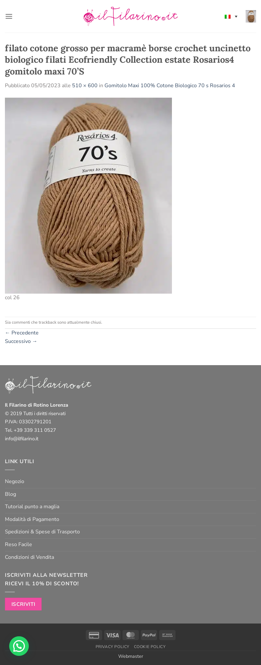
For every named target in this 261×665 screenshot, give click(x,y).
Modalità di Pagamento (32, 519)
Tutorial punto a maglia (32, 506)
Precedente (22, 332)
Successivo (21, 341)
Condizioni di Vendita (29, 557)
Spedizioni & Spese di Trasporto (42, 531)
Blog (10, 494)
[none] (231, 16)
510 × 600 (85, 85)
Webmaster (130, 656)
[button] (9, 16)
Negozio (14, 481)
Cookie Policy (150, 646)
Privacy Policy (113, 646)
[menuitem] (231, 16)
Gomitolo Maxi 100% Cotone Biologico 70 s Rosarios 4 (169, 85)
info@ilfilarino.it (21, 438)
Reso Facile (18, 544)
